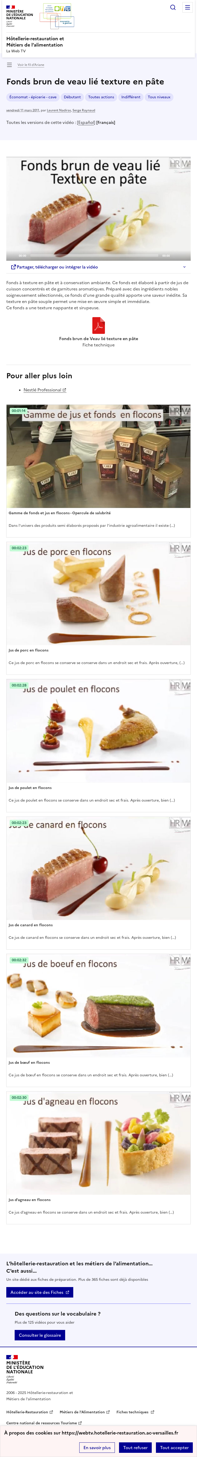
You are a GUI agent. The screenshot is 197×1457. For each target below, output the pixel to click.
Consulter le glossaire (40, 1335)
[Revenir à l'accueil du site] (25, 1369)
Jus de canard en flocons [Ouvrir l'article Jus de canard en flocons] (31, 925)
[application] (98, 209)
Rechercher (173, 7)
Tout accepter (174, 1447)
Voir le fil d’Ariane (31, 64)
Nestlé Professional (42, 390)
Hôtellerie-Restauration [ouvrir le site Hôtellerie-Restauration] (27, 1412)
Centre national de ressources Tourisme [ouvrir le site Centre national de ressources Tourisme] (41, 1423)
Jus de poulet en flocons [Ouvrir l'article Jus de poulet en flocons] (30, 788)
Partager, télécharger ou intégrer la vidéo (54, 267)
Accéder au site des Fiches (36, 1292)
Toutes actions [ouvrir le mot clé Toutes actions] (101, 97)
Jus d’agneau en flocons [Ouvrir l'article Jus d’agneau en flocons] (29, 1200)
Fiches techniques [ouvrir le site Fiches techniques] (132, 1412)
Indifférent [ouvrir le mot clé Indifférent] (130, 97)
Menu (187, 7)
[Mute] (175, 255)
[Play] (98, 208)
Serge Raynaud (83, 110)
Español (86, 122)
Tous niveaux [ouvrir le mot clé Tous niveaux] (159, 97)
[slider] (94, 255)
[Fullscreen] (183, 255)
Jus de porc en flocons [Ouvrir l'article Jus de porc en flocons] (28, 650)
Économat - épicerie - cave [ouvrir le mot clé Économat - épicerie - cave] (33, 97)
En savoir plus (97, 1447)
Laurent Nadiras (59, 110)
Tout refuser (135, 1447)
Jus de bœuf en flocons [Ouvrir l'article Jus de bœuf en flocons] (29, 1062)
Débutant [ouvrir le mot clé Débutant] (72, 97)
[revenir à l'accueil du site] (98, 42)
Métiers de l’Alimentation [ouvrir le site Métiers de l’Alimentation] (82, 1412)
